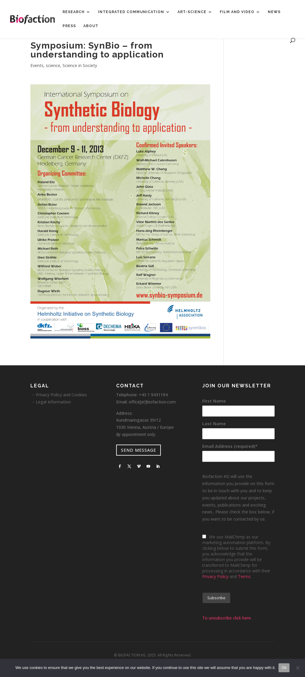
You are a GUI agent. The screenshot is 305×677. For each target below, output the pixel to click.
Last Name (214, 423)
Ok (284, 667)
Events (36, 65)
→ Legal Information (50, 402)
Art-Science (192, 12)
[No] (298, 668)
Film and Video (237, 12)
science (53, 65)
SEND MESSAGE (138, 450)
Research (74, 12)
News (274, 12)
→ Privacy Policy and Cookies (58, 394)
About (90, 26)
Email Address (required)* (230, 446)
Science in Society (80, 65)
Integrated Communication (131, 12)
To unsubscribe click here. (227, 618)
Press (69, 26)
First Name (214, 401)
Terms (244, 576)
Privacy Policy (215, 576)
